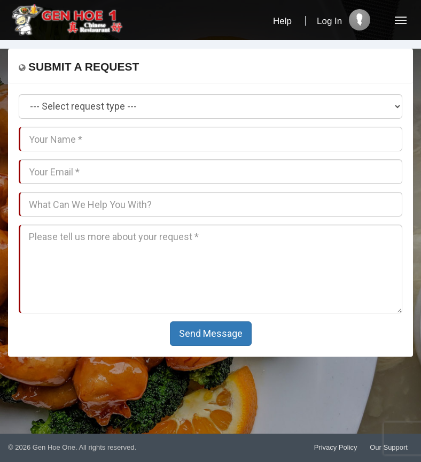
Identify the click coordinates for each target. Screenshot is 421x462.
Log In (329, 21)
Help (282, 21)
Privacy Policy (335, 447)
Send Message (211, 333)
